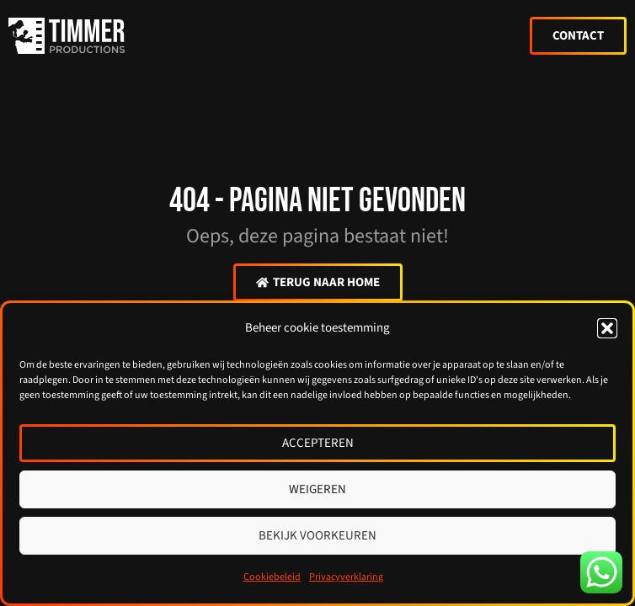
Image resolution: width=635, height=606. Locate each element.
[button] (607, 328)
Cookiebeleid (272, 577)
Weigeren (317, 489)
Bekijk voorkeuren (317, 536)
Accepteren (318, 443)
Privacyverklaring (346, 577)
